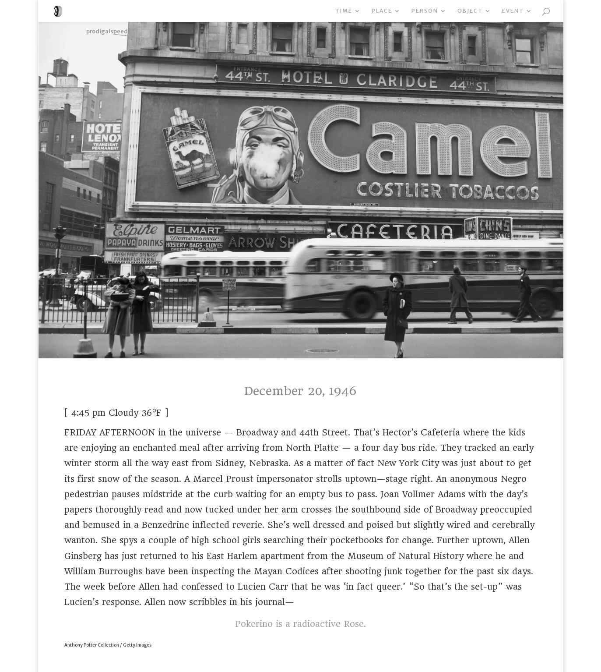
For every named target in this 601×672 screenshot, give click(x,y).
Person (424, 11)
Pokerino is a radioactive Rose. (300, 624)
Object (470, 11)
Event (513, 11)
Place (382, 11)
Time (343, 11)
